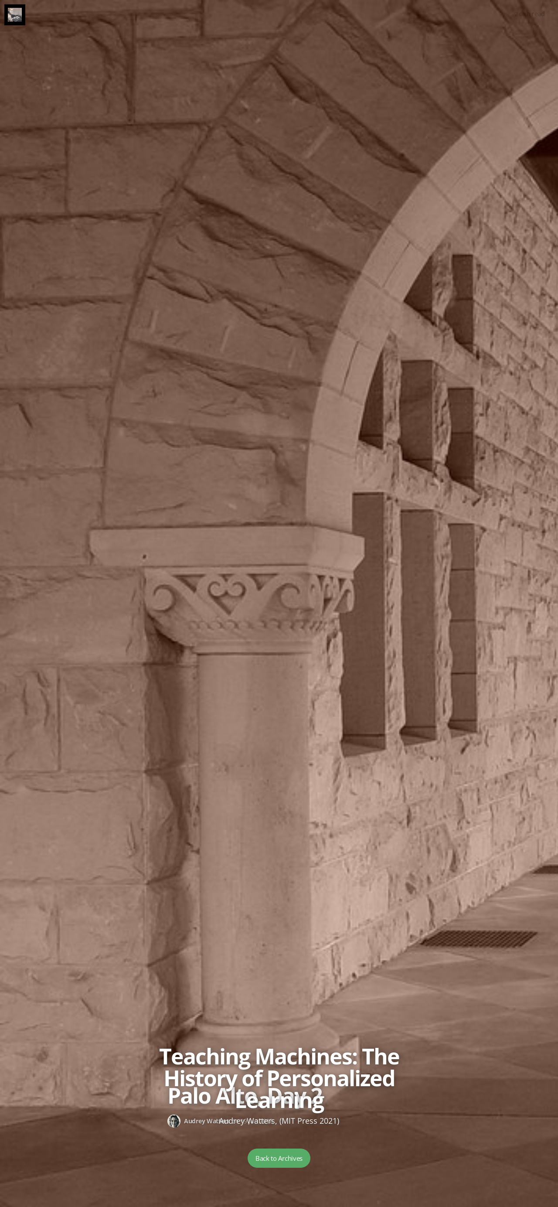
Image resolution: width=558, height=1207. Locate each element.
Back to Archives (279, 1158)
